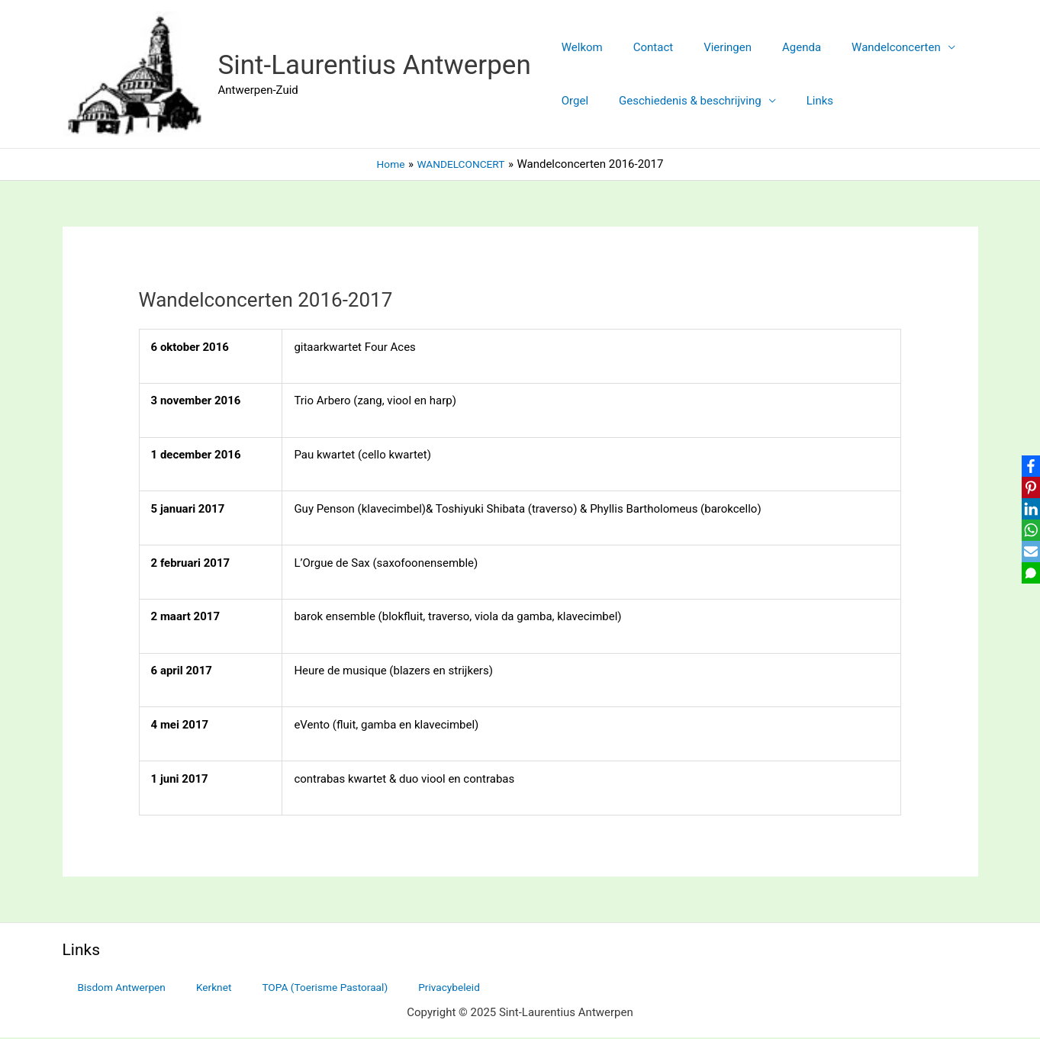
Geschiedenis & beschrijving (678, 101)
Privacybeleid (404, 988)
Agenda (774, 47)
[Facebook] (1025, 462)
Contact (642, 47)
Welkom (578, 47)
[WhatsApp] (1025, 531)
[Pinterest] (1025, 485)
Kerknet (189, 988)
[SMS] (1025, 576)
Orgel (571, 101)
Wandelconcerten (861, 47)
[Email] (1025, 553)
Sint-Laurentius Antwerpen (374, 65)
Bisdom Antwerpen (111, 988)
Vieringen (708, 47)
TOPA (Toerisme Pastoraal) (290, 988)
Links (800, 101)
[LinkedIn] (1025, 508)
